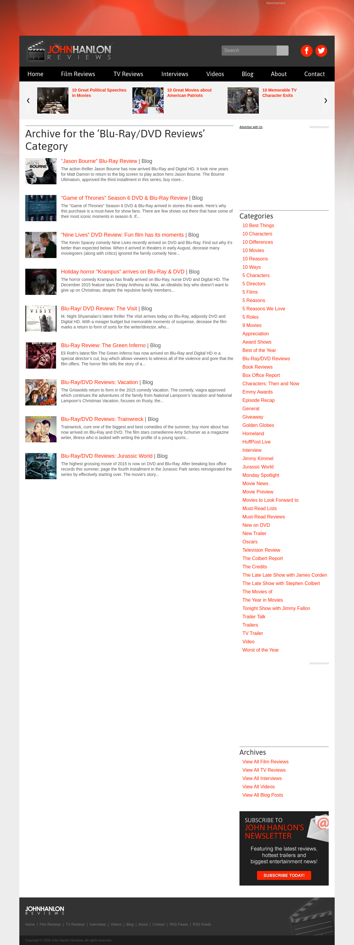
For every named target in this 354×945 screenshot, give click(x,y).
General (250, 408)
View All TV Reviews (264, 770)
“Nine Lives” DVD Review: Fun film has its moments (122, 235)
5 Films (250, 292)
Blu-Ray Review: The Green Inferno (103, 345)
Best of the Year (259, 350)
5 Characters (256, 275)
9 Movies (251, 325)
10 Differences (257, 242)
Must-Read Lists (259, 508)
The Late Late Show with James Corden (284, 575)
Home (35, 73)
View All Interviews (262, 778)
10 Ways (251, 267)
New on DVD (256, 525)
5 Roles (250, 317)
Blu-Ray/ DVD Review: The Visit (99, 309)
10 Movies (253, 250)
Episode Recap (258, 400)
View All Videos (258, 786)
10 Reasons (255, 258)
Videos (215, 73)
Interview (251, 450)
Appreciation (255, 333)
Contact (314, 73)
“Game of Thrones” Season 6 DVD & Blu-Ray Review (124, 198)
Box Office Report (261, 375)
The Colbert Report (262, 558)
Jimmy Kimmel (257, 458)
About (279, 73)
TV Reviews (128, 73)
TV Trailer (252, 633)
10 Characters (257, 233)
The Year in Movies (262, 600)
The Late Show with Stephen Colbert (281, 583)
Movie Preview (257, 491)
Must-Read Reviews (263, 516)
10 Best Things (258, 225)
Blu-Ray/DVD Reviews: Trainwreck (102, 419)
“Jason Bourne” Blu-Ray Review (99, 161)
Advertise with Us (250, 127)
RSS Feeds (179, 924)
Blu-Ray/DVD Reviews (266, 358)
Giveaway (252, 416)
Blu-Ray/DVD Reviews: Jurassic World (107, 456)
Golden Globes (258, 425)
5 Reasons (253, 300)
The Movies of (257, 591)
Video (248, 641)
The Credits (254, 566)
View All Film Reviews (265, 761)
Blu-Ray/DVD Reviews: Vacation (99, 382)
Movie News (255, 483)
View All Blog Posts (262, 795)
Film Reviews (78, 73)
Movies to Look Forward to (270, 500)
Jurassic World (258, 466)
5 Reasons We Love (263, 308)
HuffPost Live (256, 441)
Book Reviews (257, 366)
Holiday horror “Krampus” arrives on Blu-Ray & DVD (122, 272)
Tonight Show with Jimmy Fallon (276, 608)
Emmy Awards (257, 391)
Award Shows (257, 342)
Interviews (175, 73)
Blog (247, 73)
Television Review (261, 550)
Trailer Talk (253, 616)
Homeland (253, 433)
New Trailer (254, 533)
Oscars (250, 541)
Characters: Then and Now (270, 383)
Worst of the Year (260, 649)
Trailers (250, 625)
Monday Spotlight (260, 475)
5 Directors (253, 283)
